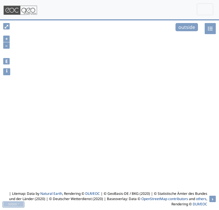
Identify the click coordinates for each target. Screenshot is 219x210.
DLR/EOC (92, 193)
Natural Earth (51, 193)
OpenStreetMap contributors (164, 198)
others (201, 198)
